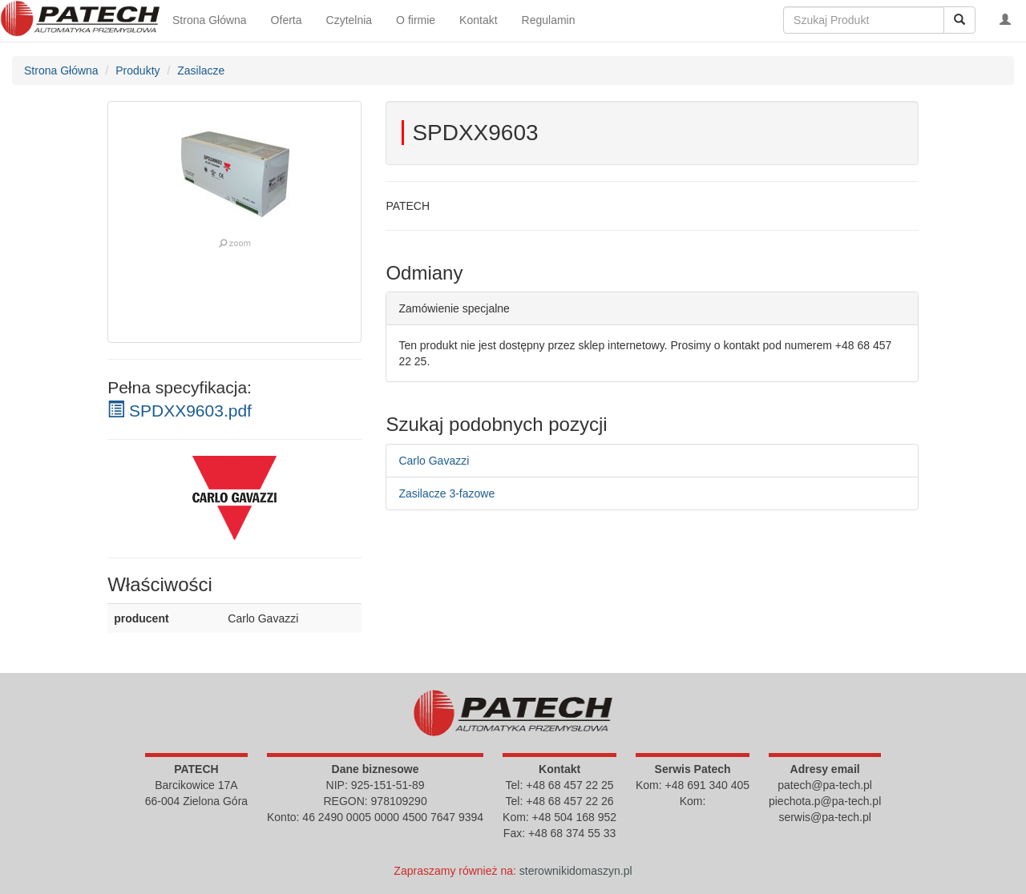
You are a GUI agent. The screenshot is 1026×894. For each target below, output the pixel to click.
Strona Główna (209, 20)
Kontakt (478, 20)
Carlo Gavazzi (433, 460)
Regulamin (549, 20)
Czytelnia (349, 20)
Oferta (286, 20)
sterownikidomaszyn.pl (575, 870)
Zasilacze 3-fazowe (446, 493)
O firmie (415, 20)
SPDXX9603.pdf (179, 410)
